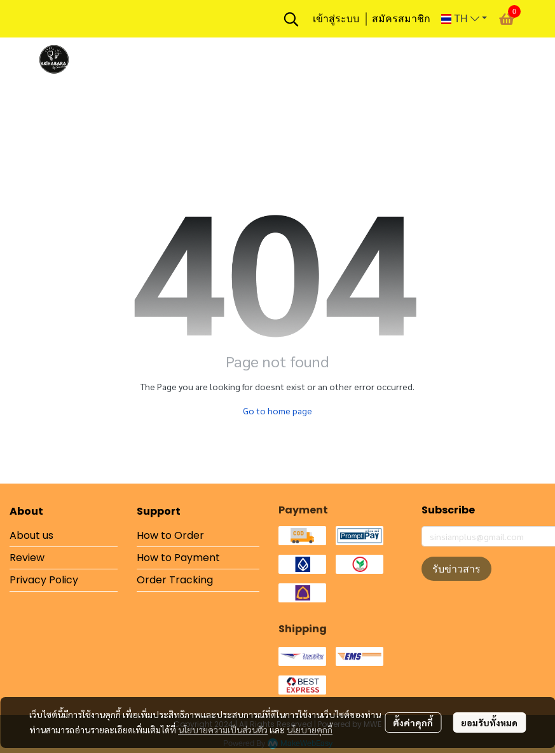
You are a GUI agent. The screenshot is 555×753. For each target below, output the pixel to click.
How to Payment (178, 557)
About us (31, 535)
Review (27, 557)
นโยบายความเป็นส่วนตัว (223, 729)
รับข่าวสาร (456, 568)
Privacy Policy (44, 580)
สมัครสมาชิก (401, 18)
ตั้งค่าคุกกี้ (413, 722)
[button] (291, 19)
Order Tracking (175, 580)
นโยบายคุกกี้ (309, 729)
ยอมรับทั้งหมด (489, 722)
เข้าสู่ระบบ (336, 18)
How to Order (170, 535)
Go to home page (277, 410)
